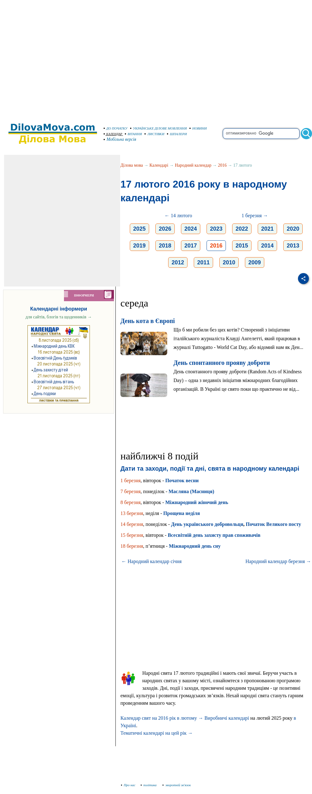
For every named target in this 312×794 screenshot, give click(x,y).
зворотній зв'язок (177, 785)
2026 (165, 229)
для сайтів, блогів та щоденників (59, 317)
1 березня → (254, 215)
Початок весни (182, 480)
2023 (216, 229)
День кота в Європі (147, 320)
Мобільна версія (120, 139)
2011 (203, 262)
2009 (254, 262)
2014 (267, 246)
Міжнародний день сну (195, 546)
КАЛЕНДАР (113, 134)
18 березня (131, 546)
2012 (178, 262)
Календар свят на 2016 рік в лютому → (161, 718)
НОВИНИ (198, 128)
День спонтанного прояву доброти (221, 362)
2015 (242, 246)
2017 (190, 246)
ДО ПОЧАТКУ (115, 128)
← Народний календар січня (151, 561)
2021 (267, 229)
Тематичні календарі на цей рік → (156, 733)
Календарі (158, 165)
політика (149, 785)
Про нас (128, 785)
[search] (261, 133)
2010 (229, 262)
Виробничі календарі (226, 718)
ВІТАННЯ (133, 134)
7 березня (130, 491)
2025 (139, 229)
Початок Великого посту (273, 524)
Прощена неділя (181, 513)
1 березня (130, 480)
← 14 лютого (178, 215)
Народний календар (193, 165)
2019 (139, 246)
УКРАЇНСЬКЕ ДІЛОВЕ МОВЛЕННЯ (158, 128)
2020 (293, 229)
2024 (190, 229)
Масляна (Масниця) (191, 491)
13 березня (131, 513)
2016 (222, 165)
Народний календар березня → (278, 561)
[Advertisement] (58, 58)
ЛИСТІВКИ (154, 134)
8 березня (130, 502)
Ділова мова (131, 165)
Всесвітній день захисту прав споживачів (214, 535)
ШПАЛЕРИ (177, 134)
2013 (293, 246)
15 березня (131, 535)
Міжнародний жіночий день (196, 502)
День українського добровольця (207, 524)
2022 (242, 229)
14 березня (131, 524)
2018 (165, 246)
